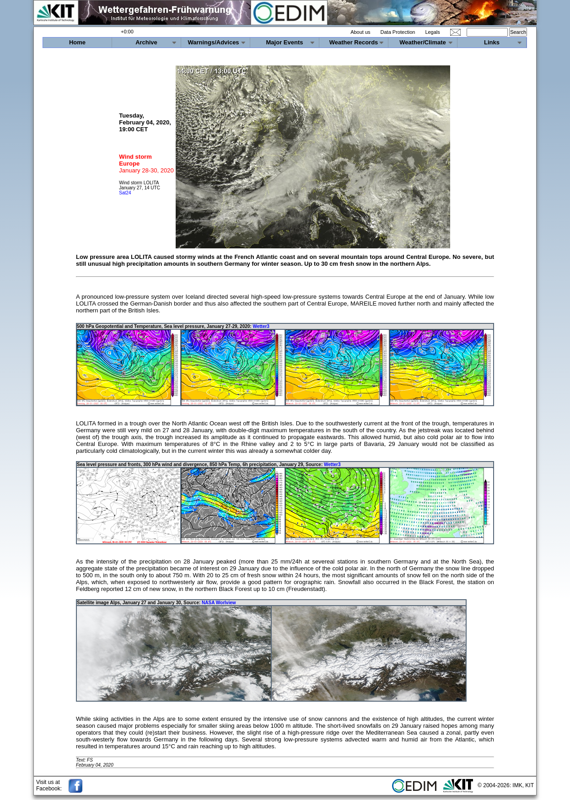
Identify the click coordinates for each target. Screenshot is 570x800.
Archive (146, 42)
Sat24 (125, 192)
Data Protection (398, 32)
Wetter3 (261, 326)
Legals (432, 32)
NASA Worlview (219, 602)
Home (77, 42)
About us (360, 32)
